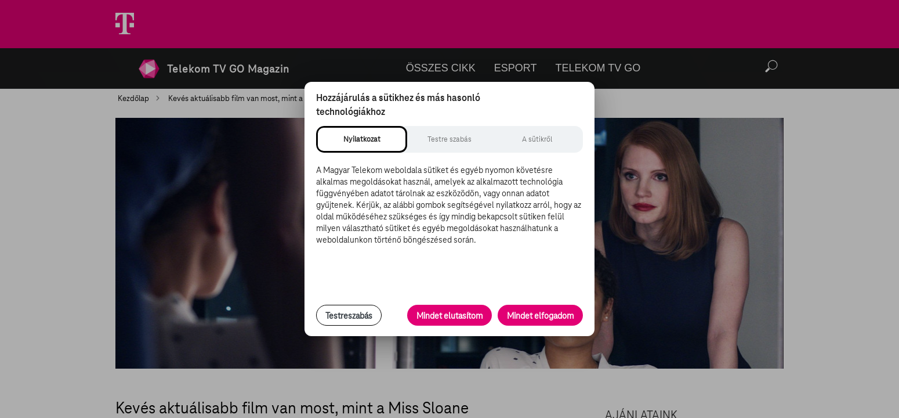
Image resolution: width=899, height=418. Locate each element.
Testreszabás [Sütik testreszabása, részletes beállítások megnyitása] (348, 316)
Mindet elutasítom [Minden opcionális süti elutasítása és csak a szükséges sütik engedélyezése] (449, 316)
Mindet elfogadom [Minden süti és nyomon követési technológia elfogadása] (540, 316)
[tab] (361, 139)
